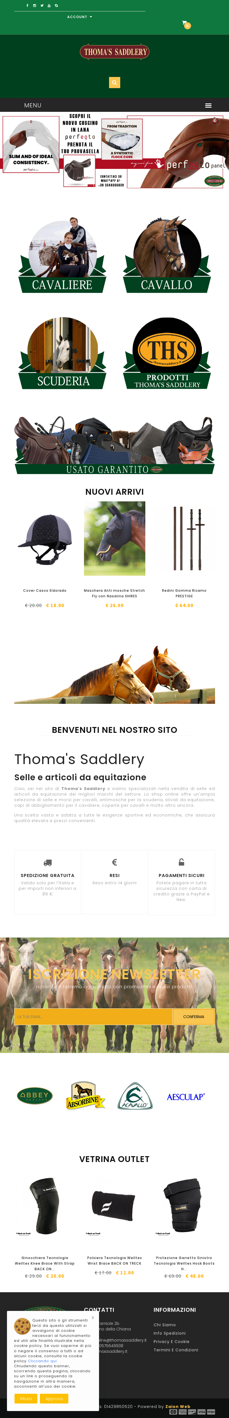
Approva (54, 1399)
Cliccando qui (42, 1361)
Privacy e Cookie (172, 1341)
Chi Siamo (165, 1325)
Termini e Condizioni (176, 1350)
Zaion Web (178, 1406)
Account (79, 17)
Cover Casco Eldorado (45, 590)
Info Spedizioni (170, 1333)
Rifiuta (26, 1399)
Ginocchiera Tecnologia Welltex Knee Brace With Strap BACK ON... (45, 1263)
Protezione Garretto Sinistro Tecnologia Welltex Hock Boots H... (184, 1263)
